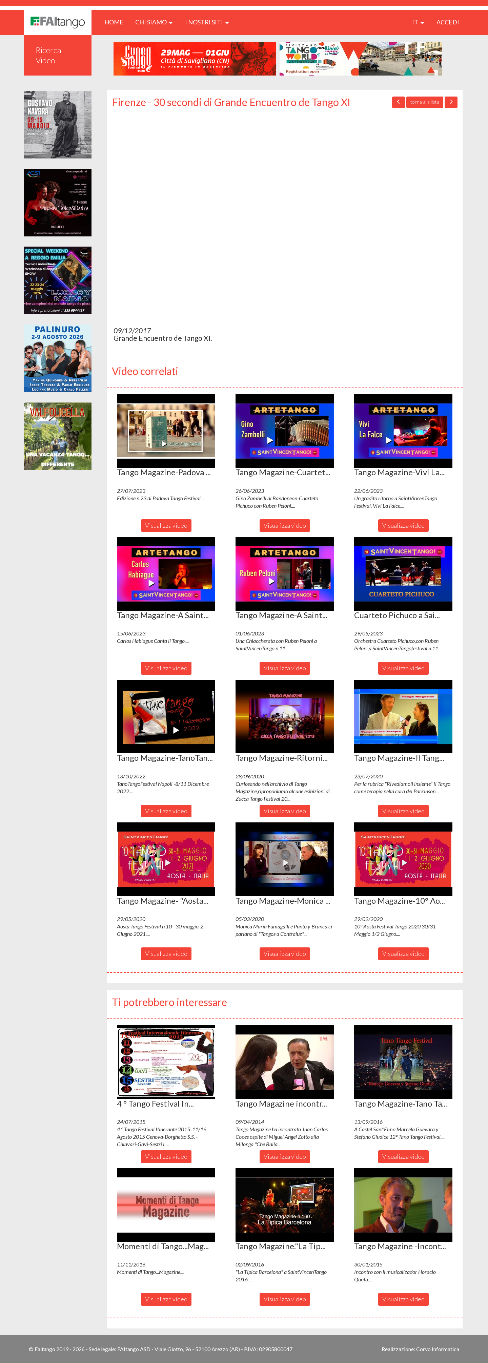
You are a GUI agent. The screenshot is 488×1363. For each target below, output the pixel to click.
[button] (166, 431)
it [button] (418, 22)
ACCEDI (447, 22)
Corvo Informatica (437, 1349)
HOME (116, 22)
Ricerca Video (48, 55)
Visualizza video (166, 525)
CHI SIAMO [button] (154, 22)
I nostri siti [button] (207, 22)
